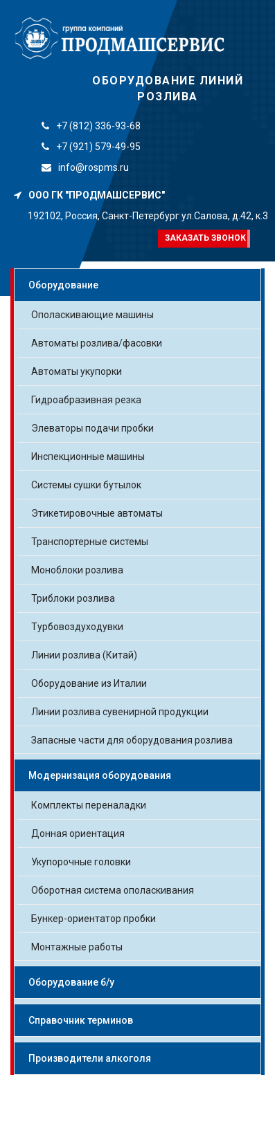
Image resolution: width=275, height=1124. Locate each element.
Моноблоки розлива (77, 569)
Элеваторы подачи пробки (92, 428)
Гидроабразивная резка (86, 399)
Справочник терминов (80, 1020)
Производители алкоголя (89, 1058)
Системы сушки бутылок (86, 484)
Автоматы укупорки (76, 371)
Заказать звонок (205, 238)
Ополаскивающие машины (92, 314)
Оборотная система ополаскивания (112, 890)
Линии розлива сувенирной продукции (120, 711)
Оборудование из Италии (89, 683)
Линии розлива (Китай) (84, 655)
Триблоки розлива (73, 598)
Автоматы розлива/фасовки (96, 343)
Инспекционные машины (88, 456)
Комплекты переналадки (88, 805)
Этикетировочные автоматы (97, 513)
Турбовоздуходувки (77, 626)
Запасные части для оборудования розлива (132, 740)
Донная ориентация (78, 833)
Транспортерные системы (89, 541)
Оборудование (63, 285)
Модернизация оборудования (99, 775)
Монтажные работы (77, 946)
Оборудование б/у (71, 982)
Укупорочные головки (81, 861)
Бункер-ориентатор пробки (93, 918)
